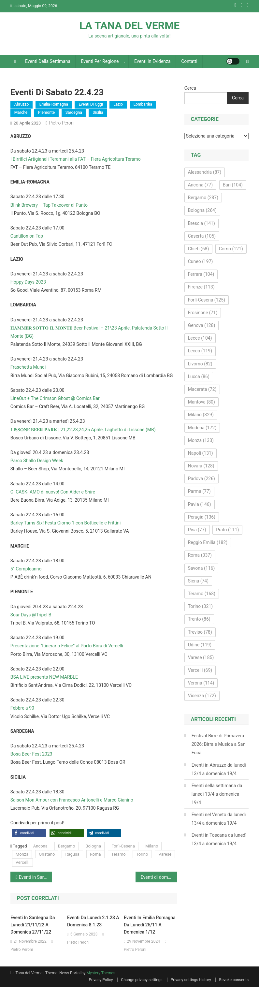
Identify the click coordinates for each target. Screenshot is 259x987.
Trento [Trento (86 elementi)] (199, 619)
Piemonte (46, 112)
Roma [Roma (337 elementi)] (200, 555)
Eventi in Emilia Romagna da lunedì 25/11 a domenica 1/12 (149, 925)
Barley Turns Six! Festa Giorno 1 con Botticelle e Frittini (65, 522)
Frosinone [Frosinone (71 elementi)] (203, 312)
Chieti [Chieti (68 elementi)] (198, 248)
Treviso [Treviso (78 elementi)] (200, 632)
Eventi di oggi (91, 104)
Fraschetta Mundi (28, 367)
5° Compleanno (26, 568)
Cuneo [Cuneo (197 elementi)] (200, 261)
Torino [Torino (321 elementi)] (200, 606)
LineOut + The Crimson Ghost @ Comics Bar (55, 398)
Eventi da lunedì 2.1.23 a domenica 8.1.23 (93, 921)
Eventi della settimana (47, 61)
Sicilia (98, 112)
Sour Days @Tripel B (30, 614)
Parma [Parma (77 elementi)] (199, 491)
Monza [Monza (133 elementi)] (201, 440)
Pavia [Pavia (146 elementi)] (199, 504)
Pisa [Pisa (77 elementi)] (197, 529)
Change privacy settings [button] (141, 980)
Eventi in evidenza (152, 61)
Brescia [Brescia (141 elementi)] (201, 223)
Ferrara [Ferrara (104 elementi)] (201, 274)
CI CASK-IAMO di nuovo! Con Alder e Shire (52, 491)
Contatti (189, 61)
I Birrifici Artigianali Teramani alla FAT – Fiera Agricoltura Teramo (75, 159)
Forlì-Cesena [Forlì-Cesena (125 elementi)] (206, 299)
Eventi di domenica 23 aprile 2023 (159, 877)
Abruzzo (21, 104)
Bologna (93, 846)
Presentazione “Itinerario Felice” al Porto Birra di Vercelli (66, 645)
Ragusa (72, 854)
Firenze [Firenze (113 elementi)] (201, 286)
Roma (95, 854)
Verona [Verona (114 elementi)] (201, 682)
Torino (142, 854)
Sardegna (73, 112)
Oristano (47, 854)
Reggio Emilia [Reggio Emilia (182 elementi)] (207, 542)
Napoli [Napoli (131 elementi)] (200, 453)
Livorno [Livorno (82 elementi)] (200, 363)
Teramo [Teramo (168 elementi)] (201, 593)
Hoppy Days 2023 (28, 282)
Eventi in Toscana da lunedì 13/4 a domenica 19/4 (219, 839)
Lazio (118, 104)
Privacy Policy (101, 980)
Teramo (118, 854)
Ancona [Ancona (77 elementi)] (200, 184)
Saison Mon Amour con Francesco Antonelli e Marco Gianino (71, 800)
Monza (22, 854)
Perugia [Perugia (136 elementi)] (201, 517)
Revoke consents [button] (234, 980)
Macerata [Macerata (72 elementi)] (202, 389)
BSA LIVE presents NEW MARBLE (44, 677)
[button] (29, 833)
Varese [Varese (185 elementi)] (201, 657)
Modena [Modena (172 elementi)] (202, 427)
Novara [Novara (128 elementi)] (201, 465)
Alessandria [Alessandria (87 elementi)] (204, 172)
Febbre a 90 (22, 708)
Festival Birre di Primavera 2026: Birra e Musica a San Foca (218, 744)
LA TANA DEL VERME (129, 25)
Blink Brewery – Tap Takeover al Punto (49, 205)
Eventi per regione (100, 61)
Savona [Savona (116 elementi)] (201, 568)
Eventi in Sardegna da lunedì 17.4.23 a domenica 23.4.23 (35, 877)
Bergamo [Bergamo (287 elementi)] (203, 197)
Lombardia (143, 104)
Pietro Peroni (61, 122)
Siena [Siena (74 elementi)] (198, 580)
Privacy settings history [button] (191, 980)
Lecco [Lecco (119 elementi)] (200, 350)
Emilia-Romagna (53, 104)
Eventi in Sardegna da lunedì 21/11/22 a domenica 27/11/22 (32, 925)
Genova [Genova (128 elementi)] (201, 325)
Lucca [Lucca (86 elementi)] (198, 376)
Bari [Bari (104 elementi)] (233, 184)
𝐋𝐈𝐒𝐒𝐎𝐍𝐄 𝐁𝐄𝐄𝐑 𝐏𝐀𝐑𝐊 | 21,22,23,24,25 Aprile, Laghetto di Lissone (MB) (83, 429)
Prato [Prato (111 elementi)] (227, 529)
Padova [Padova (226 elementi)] (201, 478)
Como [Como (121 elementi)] (231, 248)
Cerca (190, 88)
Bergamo (66, 846)
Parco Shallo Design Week (36, 460)
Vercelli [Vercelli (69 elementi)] (200, 670)
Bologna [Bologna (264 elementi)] (202, 210)
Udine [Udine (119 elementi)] (199, 644)
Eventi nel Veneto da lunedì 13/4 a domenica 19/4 (219, 819)
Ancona (40, 846)
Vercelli (22, 862)
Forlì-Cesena (123, 846)
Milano (151, 846)
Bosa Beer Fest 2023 (31, 754)
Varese (164, 854)
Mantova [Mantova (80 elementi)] (201, 402)
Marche (20, 112)
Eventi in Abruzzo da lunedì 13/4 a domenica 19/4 (219, 769)
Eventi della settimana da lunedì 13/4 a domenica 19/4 (217, 794)
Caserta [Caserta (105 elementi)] (202, 236)
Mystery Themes (100, 973)
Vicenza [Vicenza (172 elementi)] (202, 695)
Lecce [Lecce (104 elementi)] (200, 338)
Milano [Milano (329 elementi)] (201, 414)
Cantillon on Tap (26, 236)
